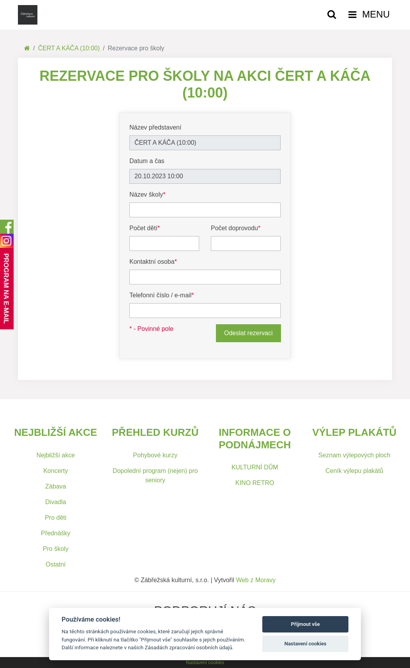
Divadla (55, 502)
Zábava (55, 486)
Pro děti (55, 517)
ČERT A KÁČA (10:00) (69, 48)
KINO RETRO (254, 483)
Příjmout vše (305, 624)
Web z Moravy (256, 580)
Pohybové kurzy (155, 455)
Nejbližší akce (55, 455)
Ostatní (56, 564)
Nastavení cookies (205, 662)
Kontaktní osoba (153, 261)
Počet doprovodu (235, 228)
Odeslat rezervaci (248, 333)
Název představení (155, 127)
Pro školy (56, 548)
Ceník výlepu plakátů (354, 470)
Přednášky (56, 533)
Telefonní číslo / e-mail (161, 295)
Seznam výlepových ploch (354, 455)
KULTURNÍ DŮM (255, 467)
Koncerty (55, 470)
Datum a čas (146, 161)
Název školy (147, 194)
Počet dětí (144, 228)
